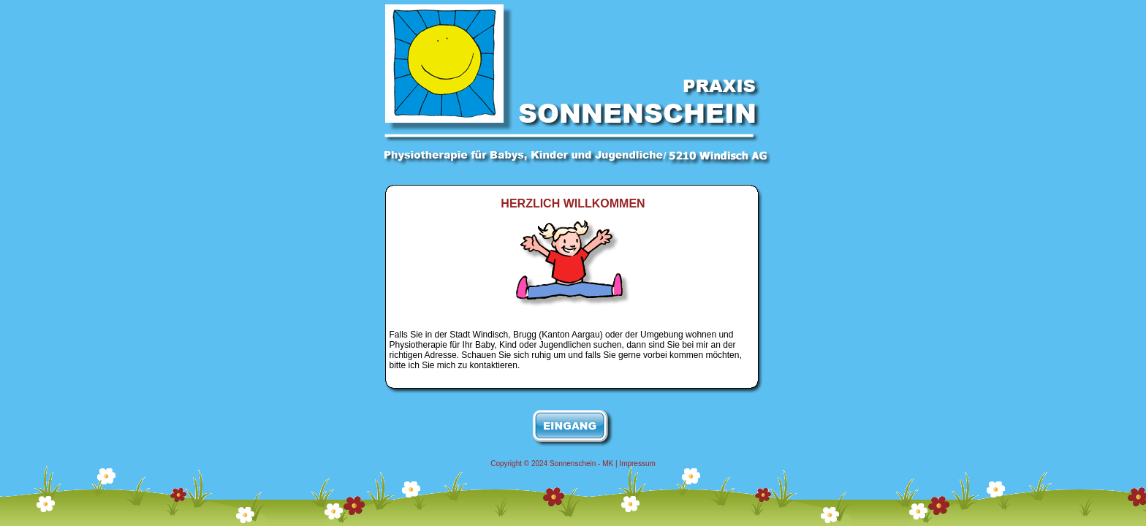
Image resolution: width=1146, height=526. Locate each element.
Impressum (637, 464)
